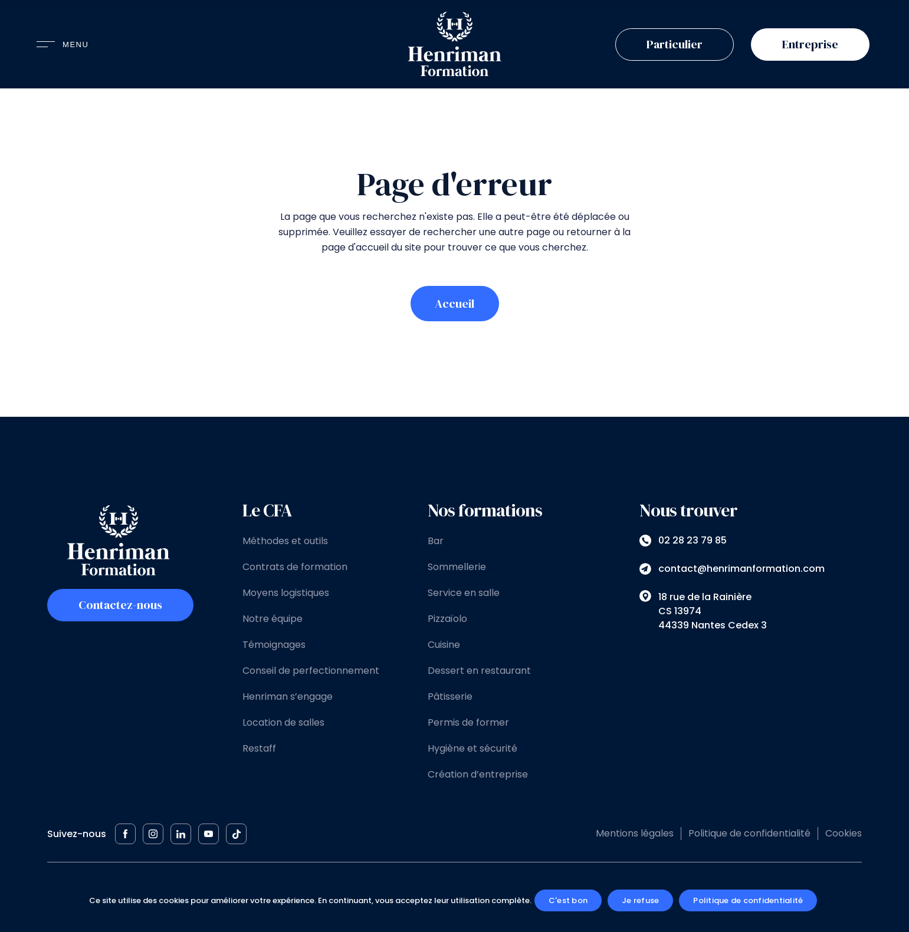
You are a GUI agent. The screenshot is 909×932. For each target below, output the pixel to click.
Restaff (259, 748)
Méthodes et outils (285, 541)
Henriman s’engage (287, 696)
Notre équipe (272, 618)
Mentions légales (635, 833)
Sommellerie (457, 567)
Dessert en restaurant (479, 670)
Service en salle (464, 593)
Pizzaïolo (447, 618)
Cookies (843, 833)
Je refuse (640, 900)
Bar (436, 541)
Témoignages (274, 644)
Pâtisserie (450, 696)
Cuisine (444, 644)
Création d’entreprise (478, 774)
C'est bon (568, 900)
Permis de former (468, 722)
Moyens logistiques (285, 593)
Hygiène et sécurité (472, 748)
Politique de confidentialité (749, 833)
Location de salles (283, 722)
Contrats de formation (294, 567)
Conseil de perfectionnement (310, 670)
